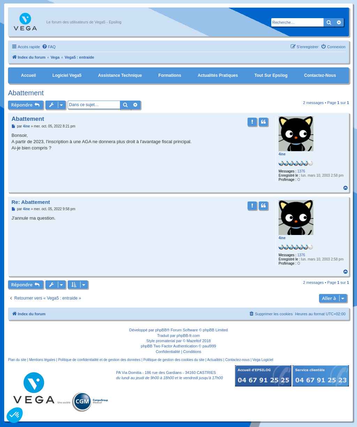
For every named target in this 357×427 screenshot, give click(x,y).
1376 (301, 171)
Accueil (28, 75)
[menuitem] (49, 47)
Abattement (26, 93)
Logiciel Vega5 (66, 75)
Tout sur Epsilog (271, 75)
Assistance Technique (120, 75)
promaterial (165, 341)
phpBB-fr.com (188, 335)
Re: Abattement (31, 202)
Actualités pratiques (218, 75)
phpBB (161, 330)
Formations (169, 75)
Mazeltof (194, 341)
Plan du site (17, 360)
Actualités (214, 360)
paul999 (209, 346)
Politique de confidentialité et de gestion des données (99, 360)
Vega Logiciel (262, 360)
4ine (282, 154)
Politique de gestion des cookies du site (173, 360)
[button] (14, 415)
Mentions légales (42, 360)
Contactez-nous (320, 75)
